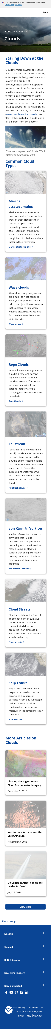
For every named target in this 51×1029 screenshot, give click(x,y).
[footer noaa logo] (8, 1010)
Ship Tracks (18, 682)
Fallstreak (17, 444)
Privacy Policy (24, 1015)
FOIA (18, 1011)
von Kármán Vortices (26, 528)
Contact (8, 947)
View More (29, 907)
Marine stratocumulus (22, 246)
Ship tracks (17, 719)
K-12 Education (12, 960)
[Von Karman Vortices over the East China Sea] (25, 814)
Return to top (9, 921)
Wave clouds (19, 287)
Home (7, 31)
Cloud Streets (20, 609)
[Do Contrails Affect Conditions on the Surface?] (25, 865)
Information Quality (32, 1011)
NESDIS (8, 934)
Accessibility (19, 1007)
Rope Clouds (19, 364)
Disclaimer (33, 1007)
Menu (42, 12)
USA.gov (37, 1015)
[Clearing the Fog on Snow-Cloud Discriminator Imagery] (25, 763)
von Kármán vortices (21, 568)
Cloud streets (18, 642)
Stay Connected (13, 986)
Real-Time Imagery (14, 973)
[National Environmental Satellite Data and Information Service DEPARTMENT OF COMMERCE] (10, 12)
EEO (43, 1007)
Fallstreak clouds (20, 487)
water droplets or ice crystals (21, 114)
